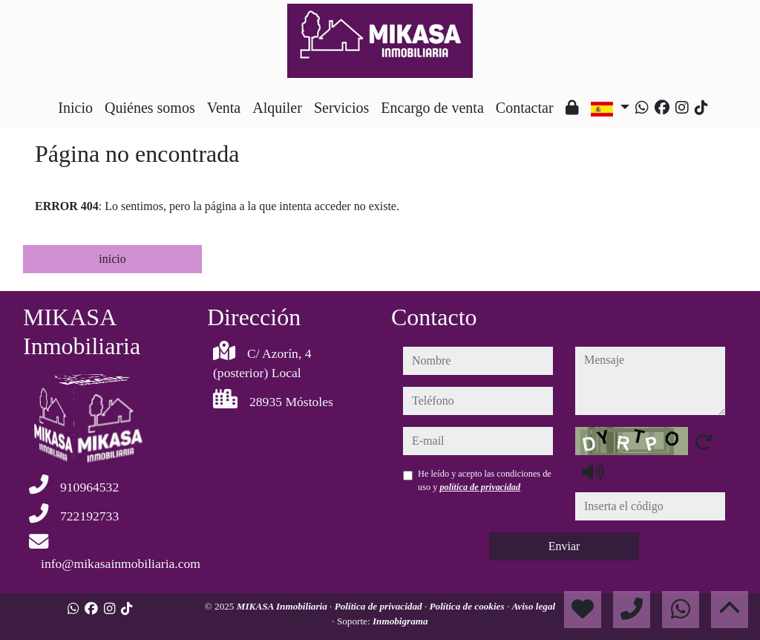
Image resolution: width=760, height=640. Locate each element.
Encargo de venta (432, 107)
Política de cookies (468, 606)
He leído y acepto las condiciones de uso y (484, 480)
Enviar (564, 546)
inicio (112, 258)
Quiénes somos (150, 107)
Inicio (75, 107)
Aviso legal (534, 606)
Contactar (525, 107)
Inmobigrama (400, 621)
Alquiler (277, 107)
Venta (224, 107)
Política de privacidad (380, 606)
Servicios (341, 107)
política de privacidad (479, 487)
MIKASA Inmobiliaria (283, 606)
